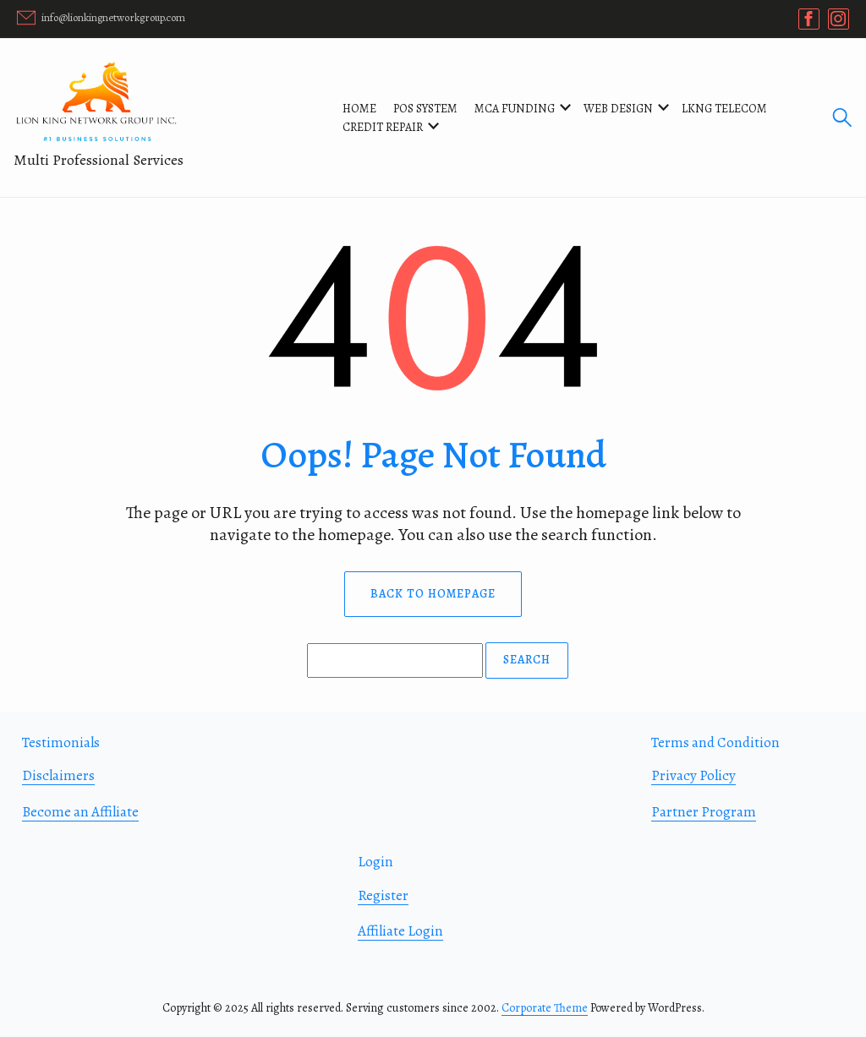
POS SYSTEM (425, 109)
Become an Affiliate (80, 811)
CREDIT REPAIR (383, 127)
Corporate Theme (545, 1008)
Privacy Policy (693, 775)
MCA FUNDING (514, 109)
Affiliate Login (400, 931)
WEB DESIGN (618, 109)
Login (375, 861)
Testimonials (61, 742)
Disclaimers (58, 775)
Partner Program (703, 811)
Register (383, 895)
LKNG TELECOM (724, 109)
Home (359, 109)
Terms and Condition (715, 742)
